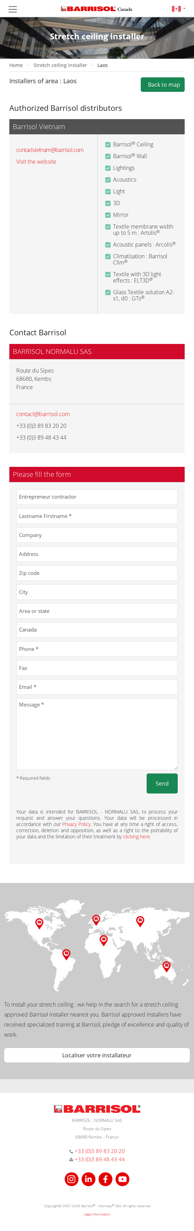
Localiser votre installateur (97, 1055)
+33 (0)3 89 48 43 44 (100, 1159)
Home (16, 65)
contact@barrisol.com (43, 414)
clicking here (136, 836)
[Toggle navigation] (12, 9)
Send (162, 783)
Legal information (97, 1214)
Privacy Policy (76, 824)
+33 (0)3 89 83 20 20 (100, 1150)
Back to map (162, 84)
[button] (178, 8)
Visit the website (36, 161)
